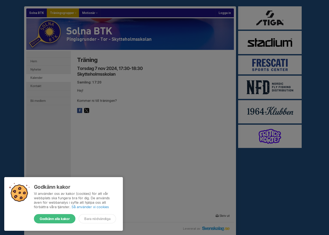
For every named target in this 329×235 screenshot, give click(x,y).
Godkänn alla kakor (55, 219)
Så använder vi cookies (90, 207)
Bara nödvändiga (97, 219)
